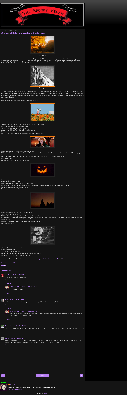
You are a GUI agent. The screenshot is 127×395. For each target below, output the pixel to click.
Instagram (39, 259)
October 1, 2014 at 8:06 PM (19, 325)
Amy (6, 299)
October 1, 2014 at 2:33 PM (29, 286)
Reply (6, 279)
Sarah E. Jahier (14, 286)
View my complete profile (15, 389)
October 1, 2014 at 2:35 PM (29, 311)
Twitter (45, 259)
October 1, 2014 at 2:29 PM (16, 299)
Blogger (46, 393)
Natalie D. (8, 325)
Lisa (6, 275)
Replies (9, 283)
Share (3, 265)
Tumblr (57, 259)
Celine (7, 338)
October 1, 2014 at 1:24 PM (16, 275)
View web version (42, 379)
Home (42, 375)
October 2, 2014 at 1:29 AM (17, 338)
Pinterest (64, 259)
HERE (20, 61)
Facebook (51, 259)
